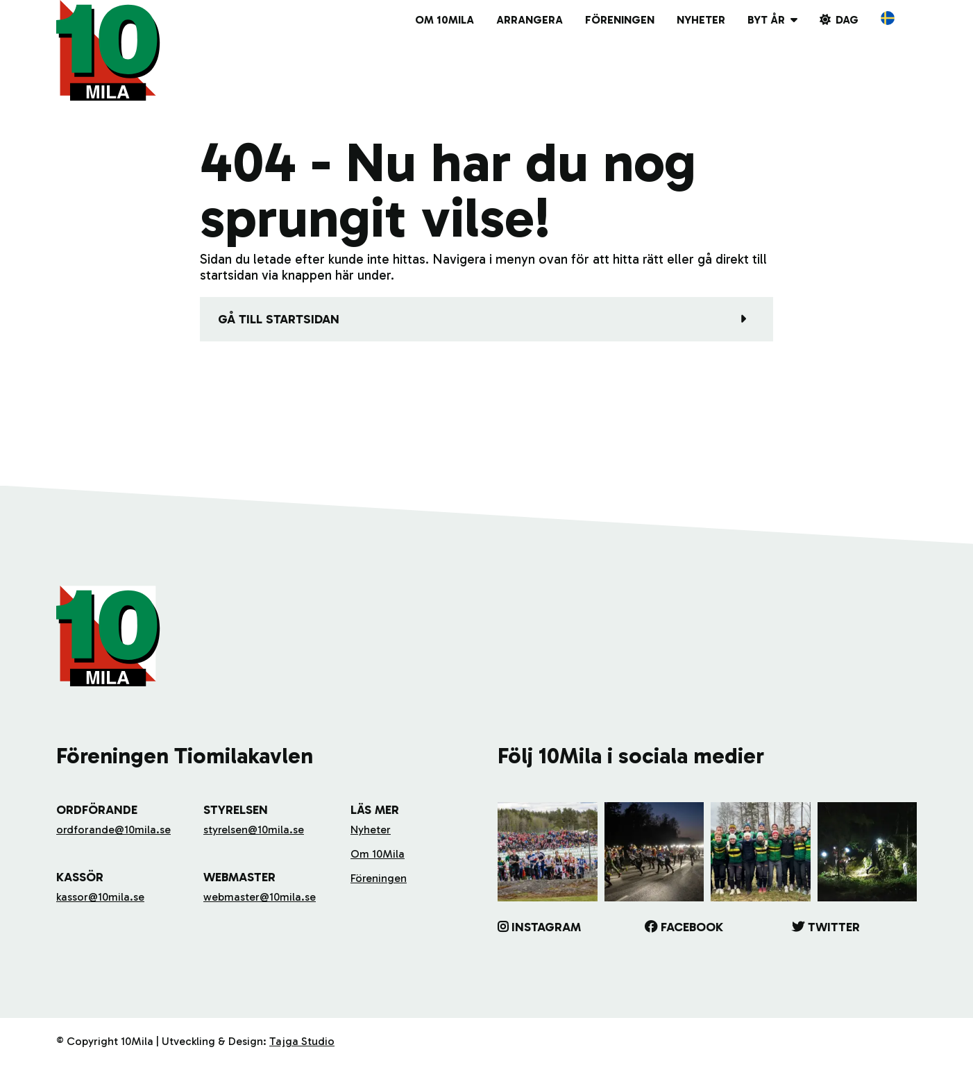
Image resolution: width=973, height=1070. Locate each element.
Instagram (546, 927)
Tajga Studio (302, 1041)
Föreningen (619, 19)
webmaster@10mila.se (259, 896)
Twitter (834, 927)
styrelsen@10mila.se (253, 829)
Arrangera (529, 19)
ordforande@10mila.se (113, 829)
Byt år (766, 19)
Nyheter (701, 19)
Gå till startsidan (278, 319)
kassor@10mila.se (100, 896)
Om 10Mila (444, 19)
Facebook (692, 927)
